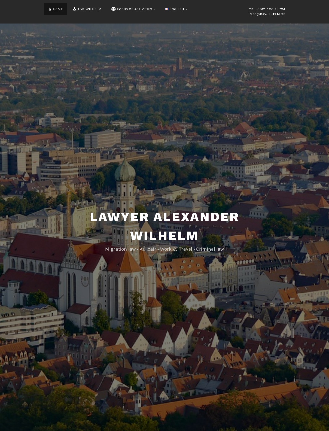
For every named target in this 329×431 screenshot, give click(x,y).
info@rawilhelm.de (266, 14)
